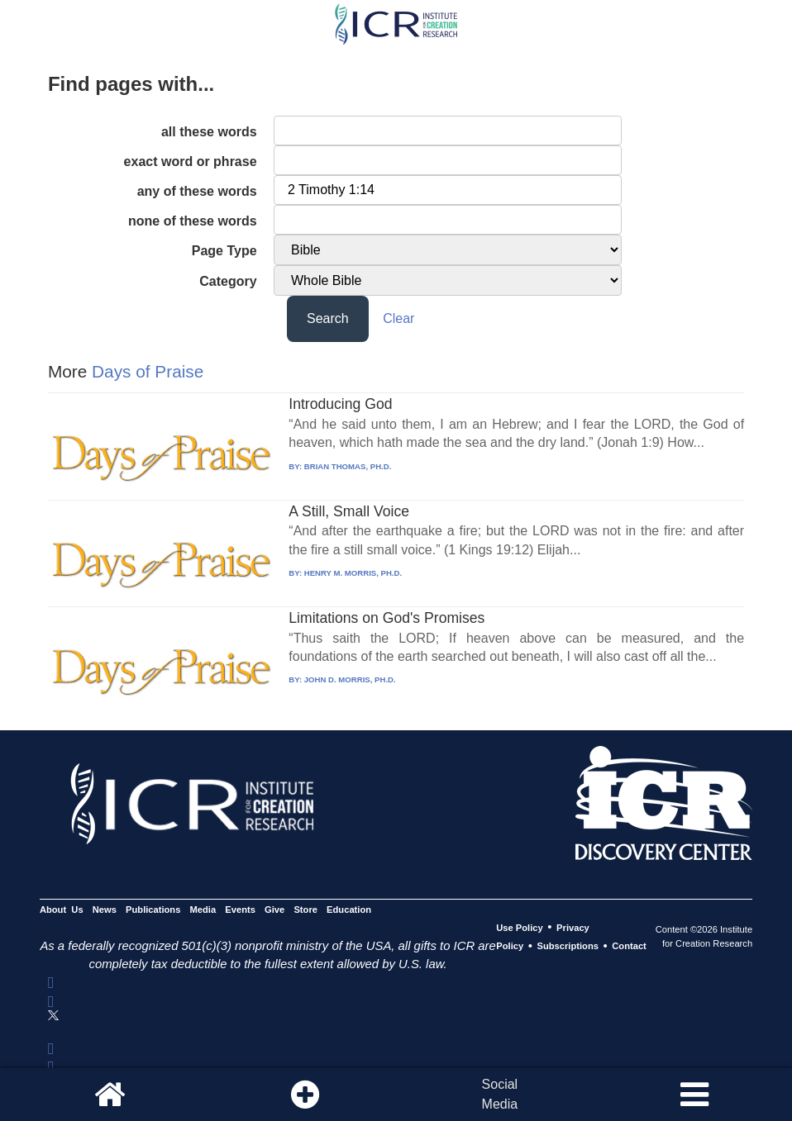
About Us (61, 909)
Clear (398, 318)
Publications (153, 909)
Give (274, 909)
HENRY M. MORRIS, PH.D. (353, 572)
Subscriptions (568, 947)
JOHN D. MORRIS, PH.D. (350, 679)
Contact (629, 947)
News (105, 909)
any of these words (197, 191)
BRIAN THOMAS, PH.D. (348, 466)
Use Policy (519, 928)
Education (349, 909)
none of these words (192, 221)
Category (227, 281)
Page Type (224, 251)
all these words (209, 132)
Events (240, 909)
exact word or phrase (190, 161)
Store (305, 909)
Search (328, 318)
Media (203, 909)
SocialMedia (500, 1094)
